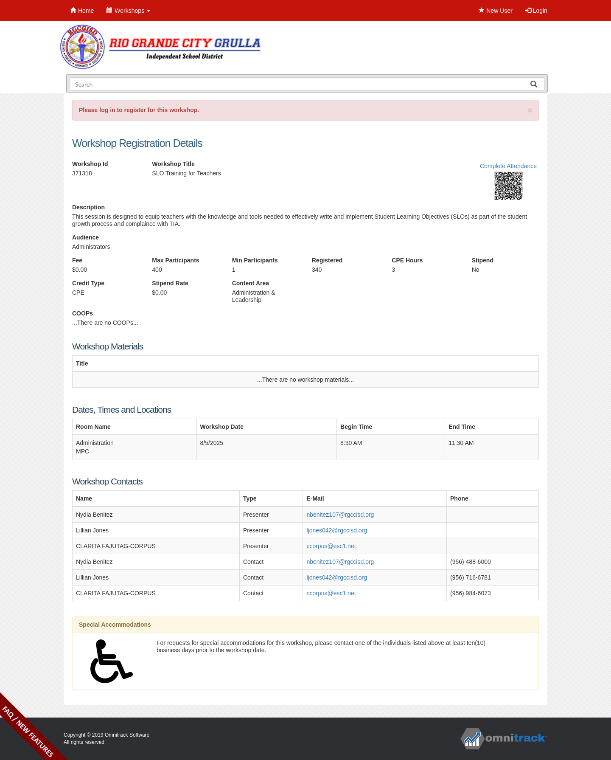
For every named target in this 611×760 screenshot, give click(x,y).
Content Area (250, 283)
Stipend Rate (170, 283)
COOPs (82, 313)
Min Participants (255, 260)
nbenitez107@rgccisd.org (340, 514)
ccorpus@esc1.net (331, 546)
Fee (77, 260)
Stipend (482, 260)
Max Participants (175, 260)
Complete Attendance (508, 166)
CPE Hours (407, 260)
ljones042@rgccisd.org (336, 530)
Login (536, 10)
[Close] (530, 110)
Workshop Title (173, 163)
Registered (327, 260)
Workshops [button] (128, 10)
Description (88, 207)
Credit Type (88, 283)
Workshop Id (90, 163)
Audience (85, 237)
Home (82, 10)
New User (495, 10)
